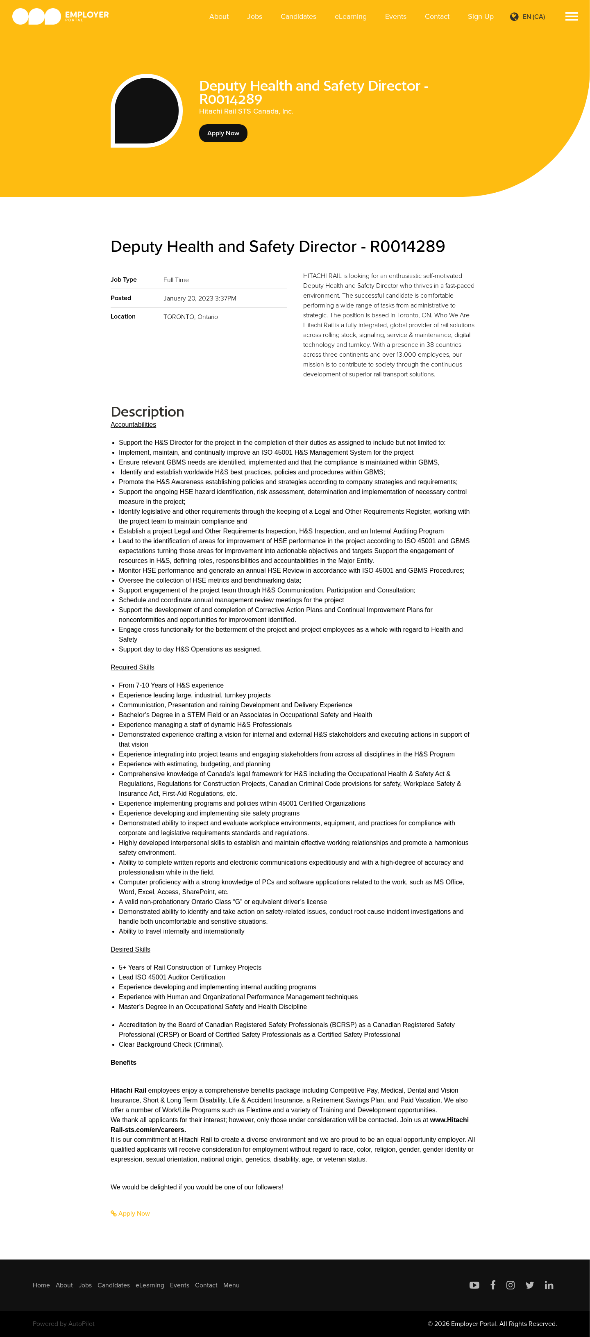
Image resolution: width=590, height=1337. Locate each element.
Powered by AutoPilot (64, 1323)
